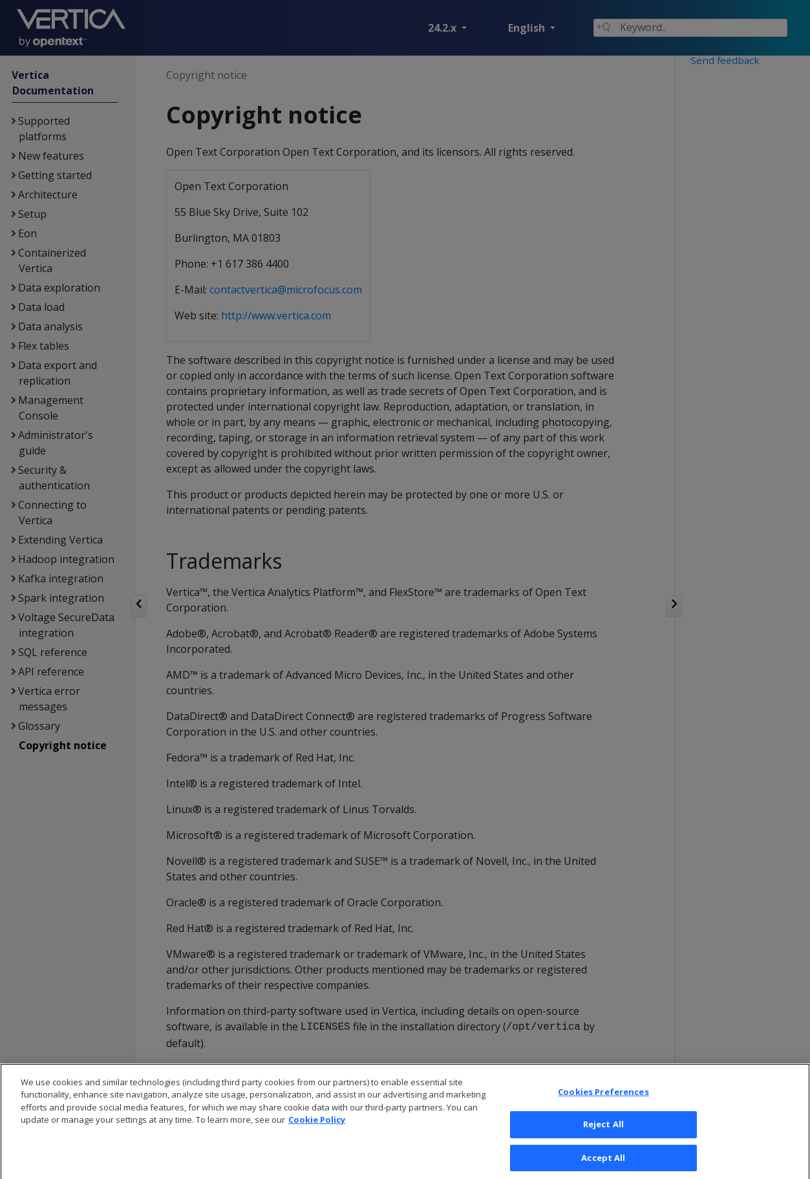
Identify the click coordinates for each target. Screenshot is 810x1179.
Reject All (603, 1140)
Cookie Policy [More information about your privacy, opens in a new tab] (316, 1136)
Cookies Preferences (603, 1107)
